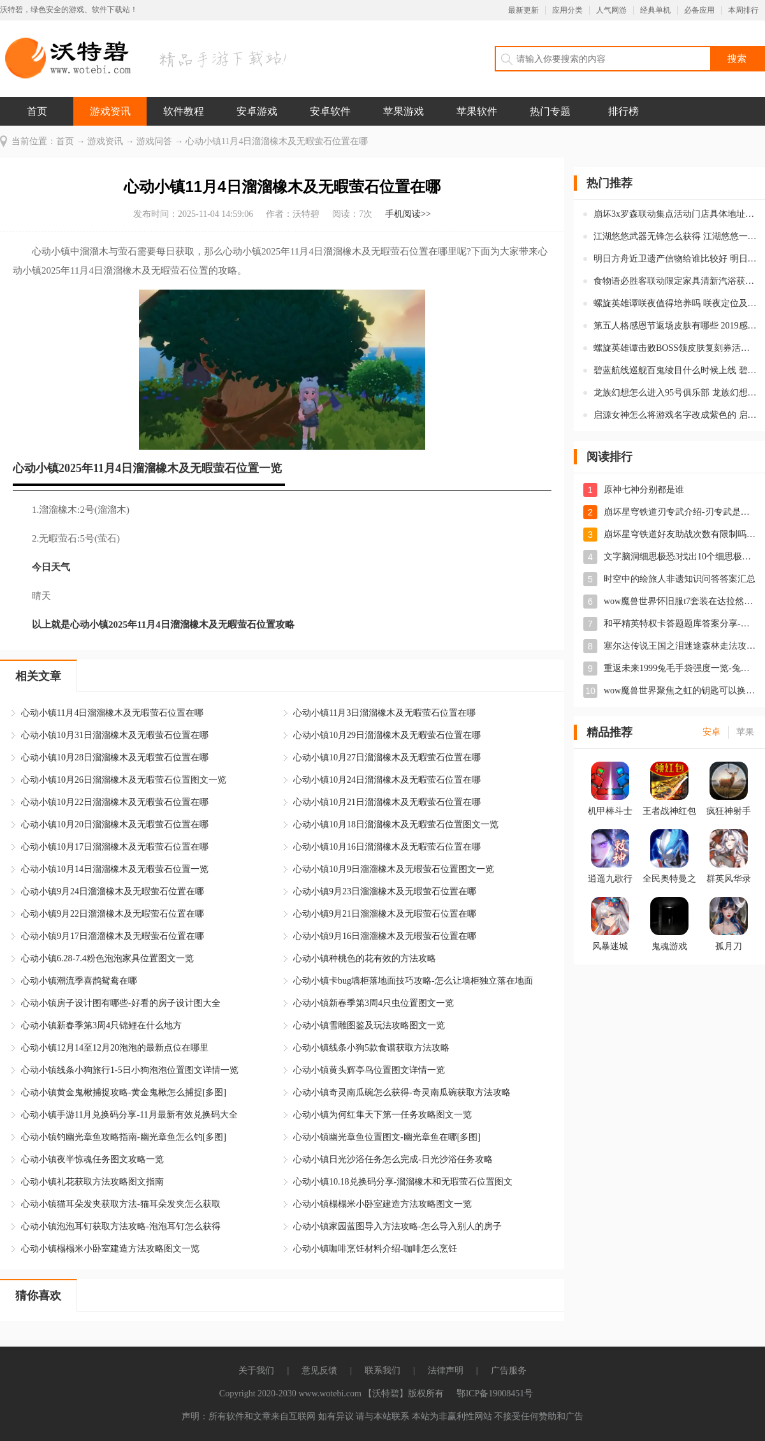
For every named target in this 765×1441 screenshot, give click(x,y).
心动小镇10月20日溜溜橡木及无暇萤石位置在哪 (114, 824)
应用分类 (567, 10)
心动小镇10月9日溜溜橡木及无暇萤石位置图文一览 (393, 869)
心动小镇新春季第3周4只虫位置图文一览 (373, 1003)
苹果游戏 (403, 111)
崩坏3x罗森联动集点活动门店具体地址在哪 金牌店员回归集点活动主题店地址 (675, 214)
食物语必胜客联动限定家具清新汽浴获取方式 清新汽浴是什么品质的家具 (675, 281)
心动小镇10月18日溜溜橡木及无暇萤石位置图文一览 (396, 824)
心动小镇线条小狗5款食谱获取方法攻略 (371, 1048)
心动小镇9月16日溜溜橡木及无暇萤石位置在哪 (384, 936)
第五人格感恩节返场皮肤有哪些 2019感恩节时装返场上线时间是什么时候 (675, 325)
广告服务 (509, 1370)
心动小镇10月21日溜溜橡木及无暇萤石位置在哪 (387, 802)
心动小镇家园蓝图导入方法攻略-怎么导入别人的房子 (397, 1226)
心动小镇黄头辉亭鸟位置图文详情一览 (369, 1070)
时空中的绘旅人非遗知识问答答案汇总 (679, 579)
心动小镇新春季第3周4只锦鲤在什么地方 (101, 1025)
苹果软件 (476, 111)
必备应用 (699, 10)
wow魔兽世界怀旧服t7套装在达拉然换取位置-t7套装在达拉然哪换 (681, 601)
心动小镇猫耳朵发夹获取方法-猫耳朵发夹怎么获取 (121, 1204)
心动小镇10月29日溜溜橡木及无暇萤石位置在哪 (387, 735)
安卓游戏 (257, 111)
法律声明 (445, 1370)
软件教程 (183, 111)
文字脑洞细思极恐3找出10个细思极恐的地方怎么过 (681, 556)
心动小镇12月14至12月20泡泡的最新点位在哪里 (114, 1048)
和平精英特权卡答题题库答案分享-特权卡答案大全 (681, 623)
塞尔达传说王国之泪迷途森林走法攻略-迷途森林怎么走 (681, 646)
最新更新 (523, 10)
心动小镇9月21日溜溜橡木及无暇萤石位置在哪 (384, 914)
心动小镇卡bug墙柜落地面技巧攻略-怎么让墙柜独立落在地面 (413, 981)
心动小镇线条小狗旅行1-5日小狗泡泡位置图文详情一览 (129, 1070)
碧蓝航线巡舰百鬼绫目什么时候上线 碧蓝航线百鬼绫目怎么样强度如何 (675, 370)
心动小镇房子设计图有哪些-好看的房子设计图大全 (121, 1003)
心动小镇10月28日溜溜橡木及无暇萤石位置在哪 (114, 757)
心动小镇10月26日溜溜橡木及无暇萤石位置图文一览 (123, 780)
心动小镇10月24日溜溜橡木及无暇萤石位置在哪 (387, 780)
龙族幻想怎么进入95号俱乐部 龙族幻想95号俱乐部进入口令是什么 (675, 392)
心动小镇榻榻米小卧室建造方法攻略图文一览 (382, 1204)
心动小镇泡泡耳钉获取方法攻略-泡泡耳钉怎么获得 (121, 1226)
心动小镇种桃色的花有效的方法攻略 (364, 958)
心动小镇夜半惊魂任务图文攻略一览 (92, 1159)
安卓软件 (330, 111)
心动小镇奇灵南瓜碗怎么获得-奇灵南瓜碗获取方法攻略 (402, 1092)
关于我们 (256, 1370)
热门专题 (550, 111)
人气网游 (611, 10)
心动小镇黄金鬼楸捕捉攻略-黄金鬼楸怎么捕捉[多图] (123, 1092)
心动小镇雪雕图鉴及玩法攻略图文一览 (369, 1025)
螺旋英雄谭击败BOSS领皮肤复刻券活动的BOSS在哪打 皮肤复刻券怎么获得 (675, 348)
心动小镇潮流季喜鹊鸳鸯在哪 (79, 981)
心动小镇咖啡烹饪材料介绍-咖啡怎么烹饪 (375, 1248)
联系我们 (382, 1370)
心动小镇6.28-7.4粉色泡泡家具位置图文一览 (107, 958)
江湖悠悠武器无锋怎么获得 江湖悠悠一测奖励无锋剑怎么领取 (675, 236)
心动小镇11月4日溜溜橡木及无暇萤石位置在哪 (112, 713)
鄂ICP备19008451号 (494, 1393)
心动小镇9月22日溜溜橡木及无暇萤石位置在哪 (112, 914)
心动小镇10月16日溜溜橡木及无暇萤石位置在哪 (387, 847)
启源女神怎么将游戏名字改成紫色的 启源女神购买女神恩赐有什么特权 (675, 415)
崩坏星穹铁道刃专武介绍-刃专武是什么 (681, 512)
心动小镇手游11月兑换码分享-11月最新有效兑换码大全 (129, 1115)
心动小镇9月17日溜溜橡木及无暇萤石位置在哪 (112, 936)
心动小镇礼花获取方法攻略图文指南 (92, 1181)
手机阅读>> (408, 214)
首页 (37, 111)
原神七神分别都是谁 (644, 489)
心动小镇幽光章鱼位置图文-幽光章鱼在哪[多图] (387, 1137)
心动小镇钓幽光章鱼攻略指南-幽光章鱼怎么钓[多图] (123, 1137)
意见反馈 (319, 1370)
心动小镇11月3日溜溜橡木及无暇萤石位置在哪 (384, 713)
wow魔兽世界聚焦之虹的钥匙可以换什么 (681, 690)
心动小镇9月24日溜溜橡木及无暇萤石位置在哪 (112, 891)
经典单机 (655, 10)
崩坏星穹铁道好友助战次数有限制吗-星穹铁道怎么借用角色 (681, 534)
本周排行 (743, 10)
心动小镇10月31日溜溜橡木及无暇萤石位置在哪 (114, 735)
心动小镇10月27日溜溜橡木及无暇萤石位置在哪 (387, 757)
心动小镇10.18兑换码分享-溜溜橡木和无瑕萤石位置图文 (403, 1181)
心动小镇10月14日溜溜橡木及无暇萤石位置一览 (114, 869)
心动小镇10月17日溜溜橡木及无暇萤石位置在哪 (114, 847)
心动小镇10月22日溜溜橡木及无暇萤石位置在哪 (114, 802)
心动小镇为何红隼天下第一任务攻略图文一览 (382, 1115)
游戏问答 (154, 141)
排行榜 (623, 111)
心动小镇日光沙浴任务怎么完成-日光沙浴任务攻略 (393, 1159)
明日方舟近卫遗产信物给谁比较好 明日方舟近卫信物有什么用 (675, 258)
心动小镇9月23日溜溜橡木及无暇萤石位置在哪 (384, 891)
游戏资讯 (110, 111)
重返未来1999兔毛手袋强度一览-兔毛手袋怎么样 (681, 668)
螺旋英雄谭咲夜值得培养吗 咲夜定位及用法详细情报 (675, 303)
